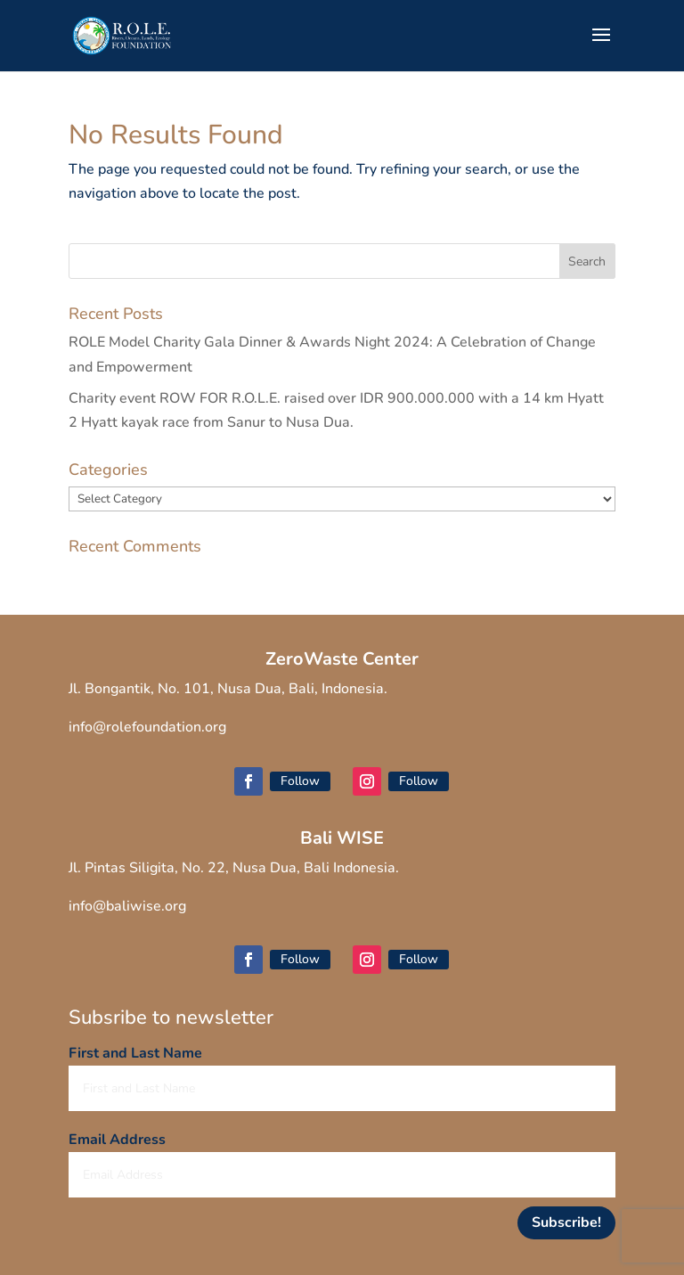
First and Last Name (135, 1053)
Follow (300, 780)
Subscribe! (566, 1222)
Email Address (117, 1139)
